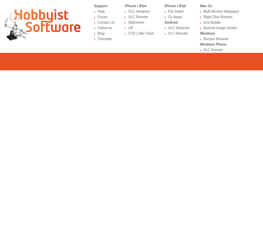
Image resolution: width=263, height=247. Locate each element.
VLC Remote (138, 17)
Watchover (136, 22)
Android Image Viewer (220, 28)
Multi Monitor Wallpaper (221, 11)
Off (130, 28)
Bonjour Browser (216, 39)
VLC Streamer (139, 11)
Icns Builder (212, 22)
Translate (105, 39)
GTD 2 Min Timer (141, 33)
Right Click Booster (218, 17)
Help (101, 11)
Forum (103, 17)
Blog (101, 33)
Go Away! (175, 17)
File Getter (176, 11)
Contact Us (106, 22)
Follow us (105, 28)
